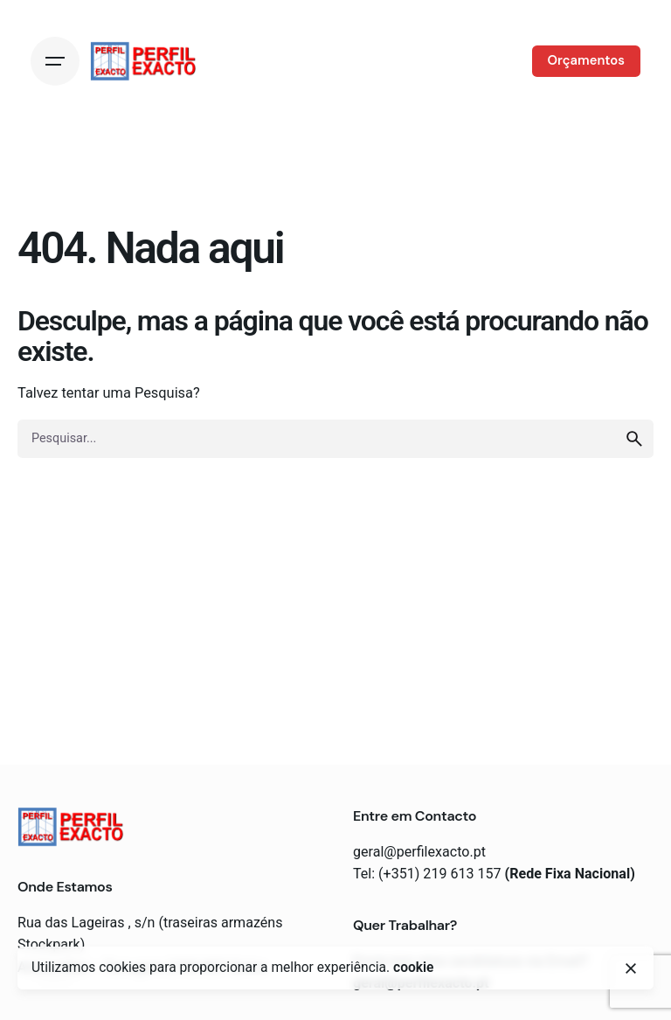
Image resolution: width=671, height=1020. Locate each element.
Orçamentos (586, 60)
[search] (634, 439)
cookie (413, 967)
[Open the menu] (55, 61)
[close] (630, 968)
